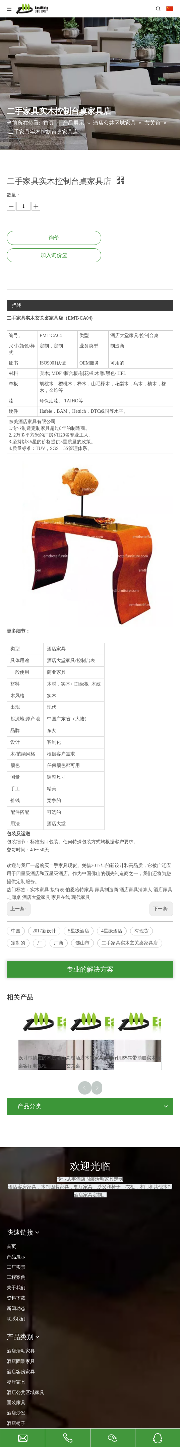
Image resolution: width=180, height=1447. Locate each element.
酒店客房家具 (21, 1371)
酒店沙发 (16, 1413)
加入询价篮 (54, 255)
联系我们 (16, 1318)
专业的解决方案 (90, 969)
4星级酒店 (111, 930)
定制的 (18, 942)
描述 (16, 305)
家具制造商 (106, 889)
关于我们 (16, 1287)
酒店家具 (163, 889)
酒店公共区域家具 (25, 1392)
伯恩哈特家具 (79, 889)
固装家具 (16, 1402)
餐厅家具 (16, 1382)
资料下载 (16, 1298)
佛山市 (82, 942)
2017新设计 (44, 930)
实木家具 (39, 889)
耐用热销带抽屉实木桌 (137, 1057)
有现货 (141, 930)
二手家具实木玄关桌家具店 (130, 942)
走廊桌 (14, 897)
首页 (11, 1246)
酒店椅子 (16, 1423)
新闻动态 (16, 1308)
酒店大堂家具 (36, 897)
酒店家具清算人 (135, 889)
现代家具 (80, 897)
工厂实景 (16, 1267)
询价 (54, 238)
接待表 (57, 889)
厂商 (58, 942)
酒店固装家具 (21, 1361)
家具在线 (60, 897)
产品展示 (16, 1256)
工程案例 (16, 1277)
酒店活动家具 (21, 1351)
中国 (15, 930)
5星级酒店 (78, 930)
